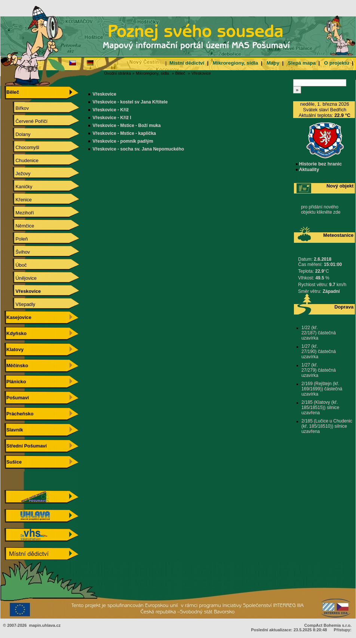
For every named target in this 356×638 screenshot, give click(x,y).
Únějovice (21, 278)
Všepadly (20, 304)
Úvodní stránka (117, 73)
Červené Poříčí (26, 121)
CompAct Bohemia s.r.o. (328, 625)
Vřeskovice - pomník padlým (123, 141)
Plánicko (15, 381)
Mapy (273, 63)
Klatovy (14, 349)
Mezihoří (19, 213)
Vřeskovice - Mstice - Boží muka (127, 125)
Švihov (17, 252)
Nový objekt (340, 186)
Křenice (18, 199)
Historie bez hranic (319, 164)
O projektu (336, 63)
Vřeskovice (201, 73)
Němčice (19, 226)
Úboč (16, 265)
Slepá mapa (302, 63)
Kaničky (18, 186)
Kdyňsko (15, 333)
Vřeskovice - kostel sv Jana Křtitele (130, 102)
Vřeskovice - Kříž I (112, 117)
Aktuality (307, 169)
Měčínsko (16, 365)
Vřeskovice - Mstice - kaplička (124, 133)
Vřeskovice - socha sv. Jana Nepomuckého (138, 149)
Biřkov (17, 108)
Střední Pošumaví (25, 446)
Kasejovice (17, 317)
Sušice (13, 462)
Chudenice (22, 160)
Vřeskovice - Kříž (111, 109)
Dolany (17, 134)
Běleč (180, 73)
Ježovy (17, 173)
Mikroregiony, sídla (235, 63)
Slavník (13, 430)
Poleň (16, 239)
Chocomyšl (22, 147)
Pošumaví (16, 397)
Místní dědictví (186, 63)
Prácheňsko (18, 413)
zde (336, 212)
